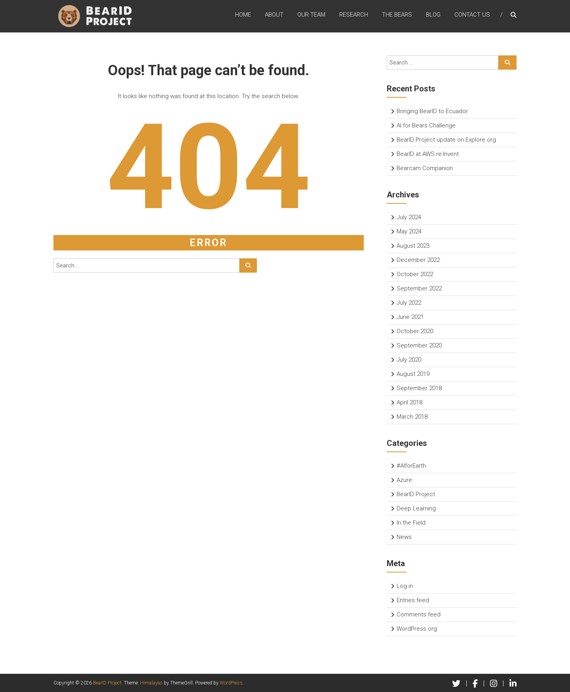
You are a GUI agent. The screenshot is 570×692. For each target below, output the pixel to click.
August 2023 (413, 245)
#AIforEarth (411, 465)
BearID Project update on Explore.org (446, 139)
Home (243, 15)
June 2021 (410, 316)
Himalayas (151, 683)
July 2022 (409, 302)
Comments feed (419, 614)
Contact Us (472, 15)
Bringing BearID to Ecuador (432, 111)
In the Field (411, 522)
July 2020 (409, 359)
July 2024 (409, 217)
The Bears (397, 15)
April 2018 (409, 402)
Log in (405, 586)
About (274, 15)
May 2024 (409, 231)
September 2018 (419, 388)
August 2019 (413, 373)
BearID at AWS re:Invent (428, 153)
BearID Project (416, 494)
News (404, 536)
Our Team (311, 15)
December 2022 (418, 260)
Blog (433, 15)
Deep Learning (416, 508)
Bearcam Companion (425, 168)
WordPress (231, 683)
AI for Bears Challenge (426, 125)
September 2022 (419, 288)
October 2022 (415, 274)
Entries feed (413, 600)
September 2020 (419, 345)
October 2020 (415, 331)
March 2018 (412, 416)
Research (353, 15)
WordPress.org (417, 628)
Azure (404, 479)
